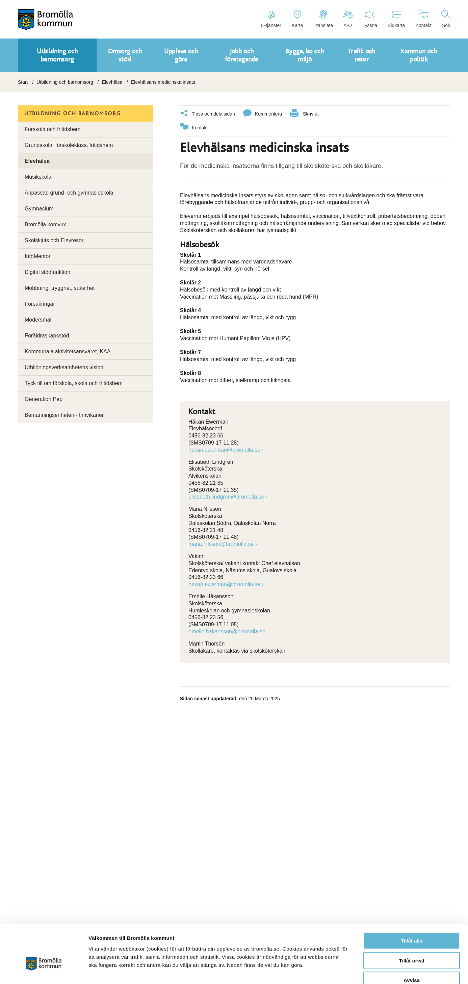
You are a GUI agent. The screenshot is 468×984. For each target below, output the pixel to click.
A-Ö (347, 19)
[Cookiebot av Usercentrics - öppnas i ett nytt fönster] (43, 971)
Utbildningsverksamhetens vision (64, 367)
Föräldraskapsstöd (47, 335)
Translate (323, 19)
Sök (446, 19)
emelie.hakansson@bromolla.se (226, 631)
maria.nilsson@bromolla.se (221, 544)
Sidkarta (396, 19)
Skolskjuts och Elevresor (54, 240)
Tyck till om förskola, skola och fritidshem (74, 383)
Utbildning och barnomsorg (64, 82)
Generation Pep (43, 399)
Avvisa (412, 941)
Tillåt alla (411, 901)
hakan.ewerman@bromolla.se (224, 449)
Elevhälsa (112, 82)
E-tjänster (271, 19)
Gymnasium (39, 208)
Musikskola (38, 177)
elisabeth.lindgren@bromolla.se (226, 496)
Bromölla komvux (45, 224)
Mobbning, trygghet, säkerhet (60, 288)
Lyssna (369, 19)
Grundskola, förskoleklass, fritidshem (69, 145)
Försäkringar (40, 304)
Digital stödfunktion (47, 272)
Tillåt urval (411, 921)
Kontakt (423, 19)
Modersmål (38, 320)
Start (23, 82)
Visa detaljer (367, 971)
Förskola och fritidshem (52, 129)
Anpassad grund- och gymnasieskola (69, 193)
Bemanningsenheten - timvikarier (64, 415)
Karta (297, 19)
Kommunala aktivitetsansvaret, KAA (67, 351)
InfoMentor (37, 256)
